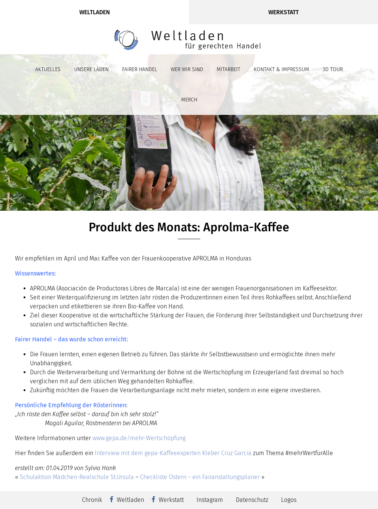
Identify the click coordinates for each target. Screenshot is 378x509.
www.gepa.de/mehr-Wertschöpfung (138, 438)
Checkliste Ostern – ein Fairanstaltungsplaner (200, 477)
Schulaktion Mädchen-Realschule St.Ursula (77, 477)
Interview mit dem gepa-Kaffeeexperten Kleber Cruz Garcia (173, 453)
